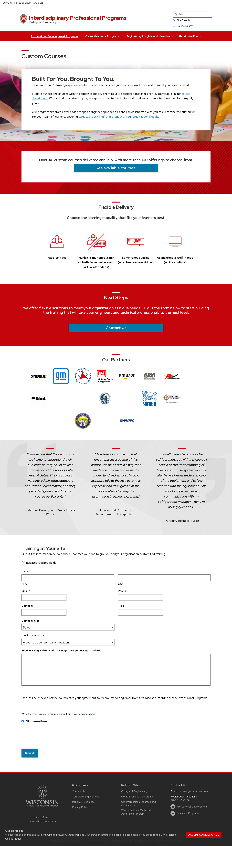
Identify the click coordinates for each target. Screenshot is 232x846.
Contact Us (116, 327)
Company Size (30, 620)
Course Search (183, 26)
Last (120, 583)
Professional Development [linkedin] (192, 805)
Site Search (181, 20)
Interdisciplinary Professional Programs (77, 17)
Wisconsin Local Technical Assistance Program (136, 810)
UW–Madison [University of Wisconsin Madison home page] (23, 2)
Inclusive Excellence (83, 800)
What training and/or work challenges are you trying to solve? (61, 651)
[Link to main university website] (42, 805)
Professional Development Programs (56, 36)
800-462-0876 (180, 798)
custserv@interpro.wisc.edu (193, 790)
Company (27, 605)
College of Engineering (134, 790)
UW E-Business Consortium (137, 795)
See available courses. (116, 167)
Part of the (42, 817)
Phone (122, 591)
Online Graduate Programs (104, 36)
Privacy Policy (80, 805)
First (24, 583)
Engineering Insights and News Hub (151, 36)
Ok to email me (36, 721)
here (92, 714)
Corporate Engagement (85, 795)
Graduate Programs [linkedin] (188, 811)
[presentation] (46, 738)
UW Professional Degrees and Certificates (138, 802)
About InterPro (189, 36)
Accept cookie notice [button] (203, 834)
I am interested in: (33, 635)
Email (25, 591)
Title (121, 605)
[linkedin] (172, 805)
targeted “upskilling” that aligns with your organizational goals (118, 116)
